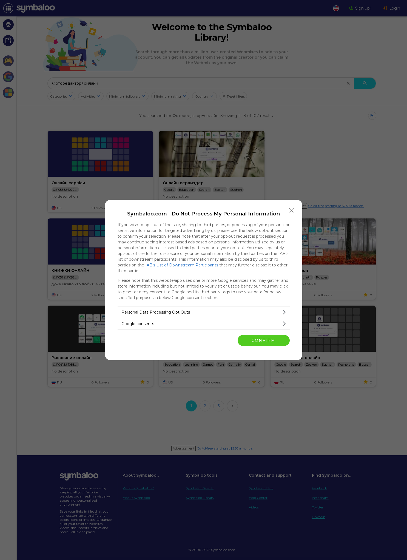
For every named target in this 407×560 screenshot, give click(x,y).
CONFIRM (263, 340)
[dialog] (203, 280)
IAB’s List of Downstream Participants (181, 265)
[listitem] (204, 312)
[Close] (291, 210)
